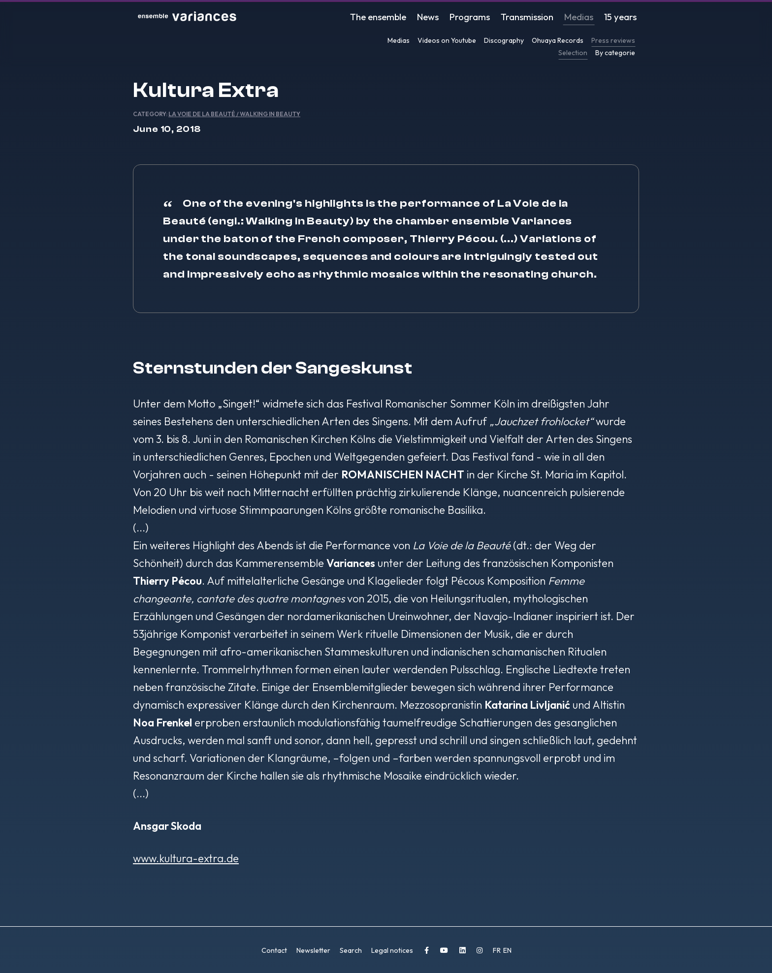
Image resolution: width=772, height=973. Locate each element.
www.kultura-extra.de (186, 858)
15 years (621, 17)
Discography (504, 40)
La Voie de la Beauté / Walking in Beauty (234, 114)
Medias (582, 17)
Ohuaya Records (557, 40)
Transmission (532, 17)
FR (497, 950)
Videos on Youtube (447, 40)
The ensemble (389, 17)
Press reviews (613, 40)
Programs (477, 17)
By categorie (615, 52)
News (437, 17)
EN (507, 950)
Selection (572, 52)
